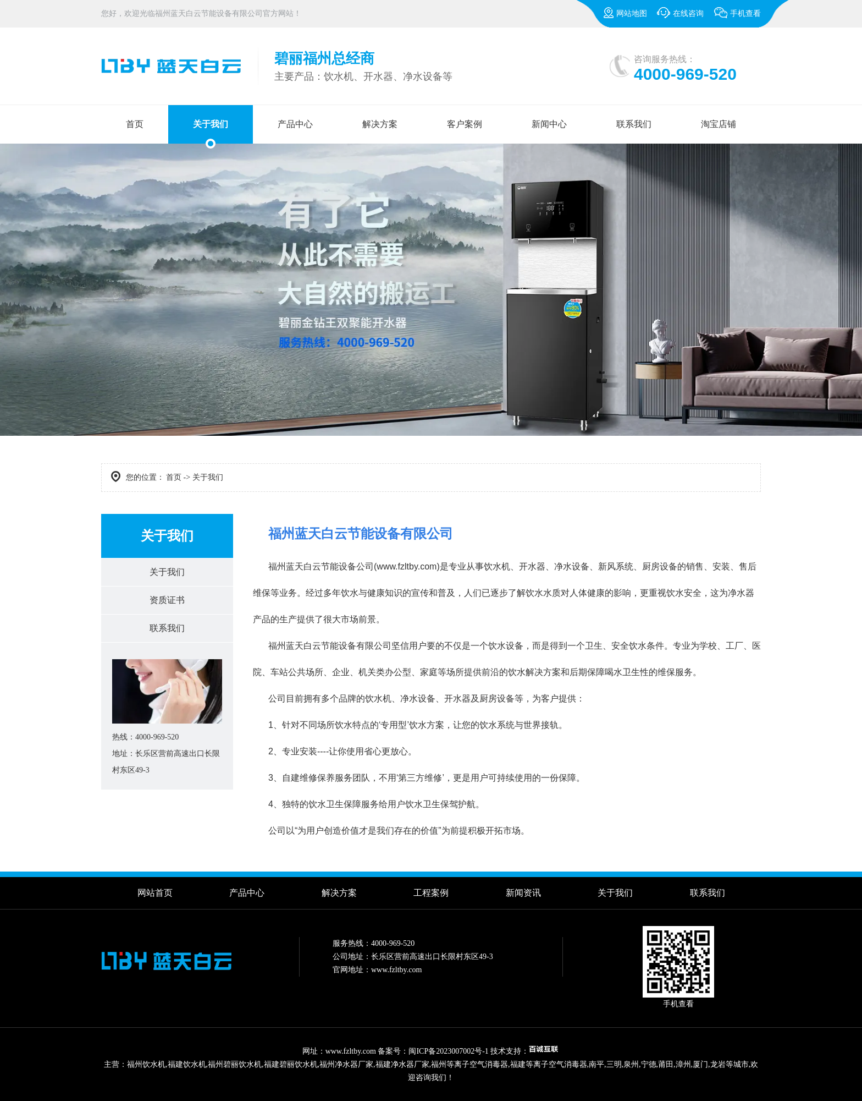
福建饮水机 (187, 1064)
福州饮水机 (146, 1064)
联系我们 (633, 124)
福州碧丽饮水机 (235, 1064)
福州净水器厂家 (346, 1064)
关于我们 (210, 124)
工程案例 (431, 892)
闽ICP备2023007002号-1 (448, 1051)
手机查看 (737, 17)
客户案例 (464, 124)
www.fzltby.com (406, 566)
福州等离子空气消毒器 (469, 1064)
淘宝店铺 (718, 124)
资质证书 (167, 600)
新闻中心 (549, 124)
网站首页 (155, 892)
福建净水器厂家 (402, 1064)
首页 (134, 124)
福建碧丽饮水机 (291, 1064)
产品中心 (295, 124)
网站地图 (625, 12)
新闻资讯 (523, 892)
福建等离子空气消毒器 (548, 1064)
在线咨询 (680, 12)
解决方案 (379, 124)
